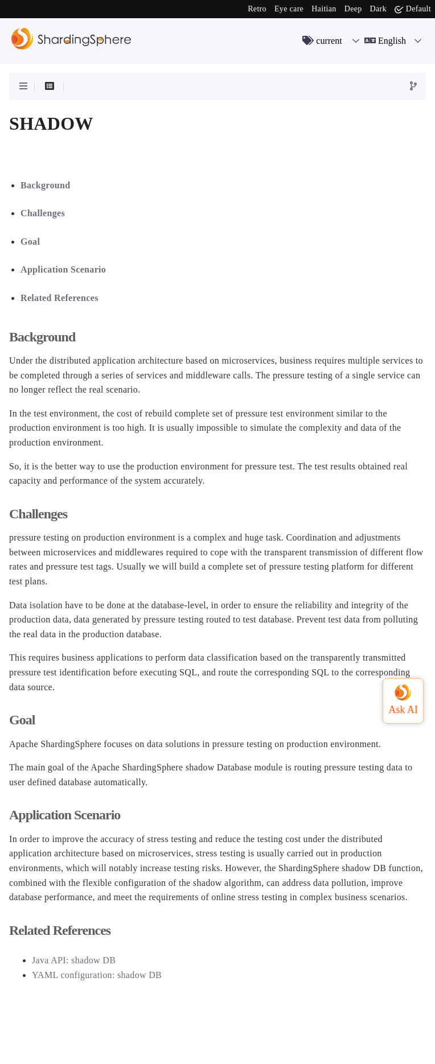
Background (45, 185)
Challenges (42, 213)
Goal (30, 241)
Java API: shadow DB (74, 960)
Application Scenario (63, 269)
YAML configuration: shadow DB (97, 975)
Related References (59, 298)
